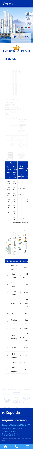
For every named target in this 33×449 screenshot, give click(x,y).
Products (10, 10)
